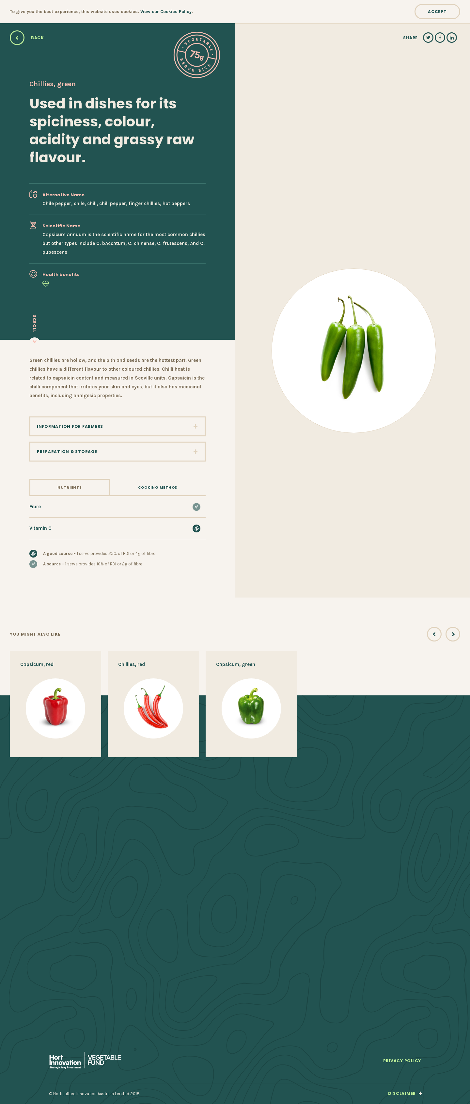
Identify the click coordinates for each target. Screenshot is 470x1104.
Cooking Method (158, 487)
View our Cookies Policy (166, 11)
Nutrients (69, 487)
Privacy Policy (402, 1061)
